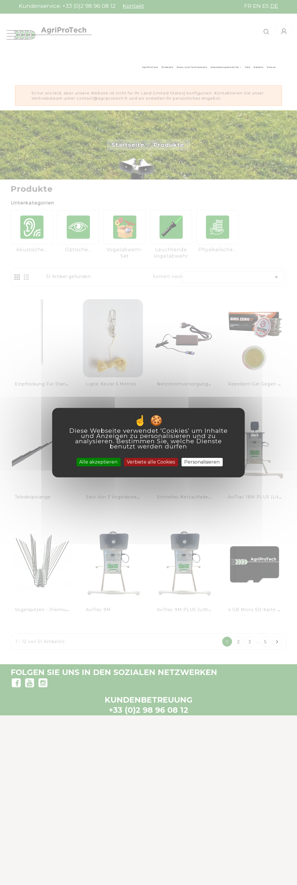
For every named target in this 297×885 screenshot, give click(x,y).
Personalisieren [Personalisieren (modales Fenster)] (202, 462)
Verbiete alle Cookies (151, 462)
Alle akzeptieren (98, 462)
